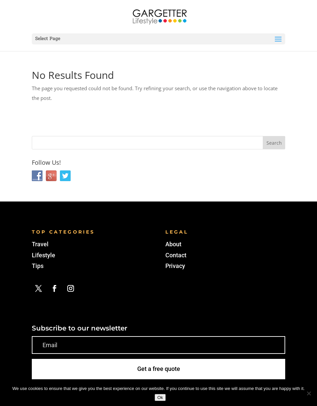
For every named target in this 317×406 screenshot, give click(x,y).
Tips (38, 265)
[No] (308, 393)
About (173, 244)
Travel (40, 244)
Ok (160, 397)
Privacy (175, 265)
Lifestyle (43, 255)
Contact (175, 255)
